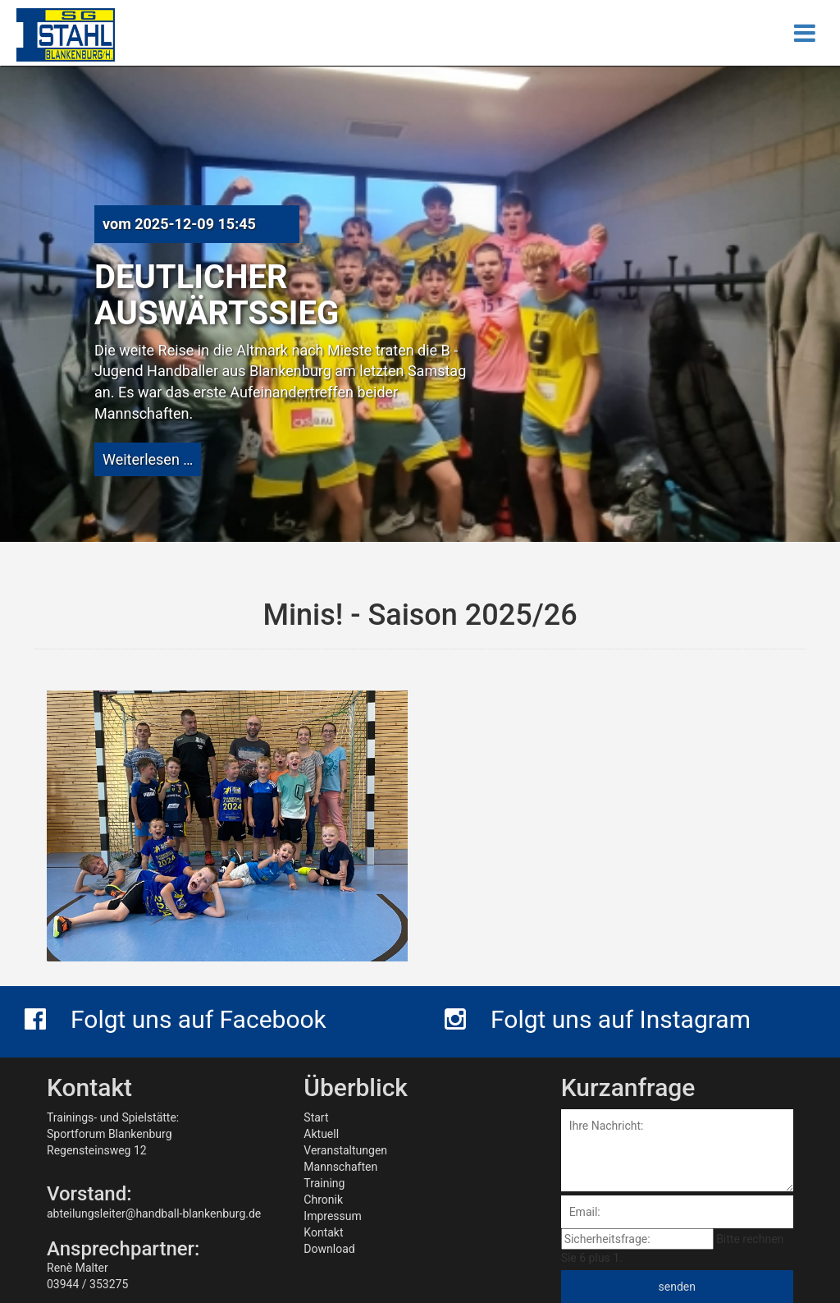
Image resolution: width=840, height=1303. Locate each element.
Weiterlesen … (148, 459)
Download (329, 1248)
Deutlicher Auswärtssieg (216, 295)
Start (316, 1117)
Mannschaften (340, 1166)
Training (324, 1183)
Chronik (323, 1199)
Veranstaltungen (345, 1150)
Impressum (332, 1216)
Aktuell (321, 1133)
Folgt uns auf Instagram (598, 1019)
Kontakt (323, 1232)
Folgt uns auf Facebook (175, 1019)
